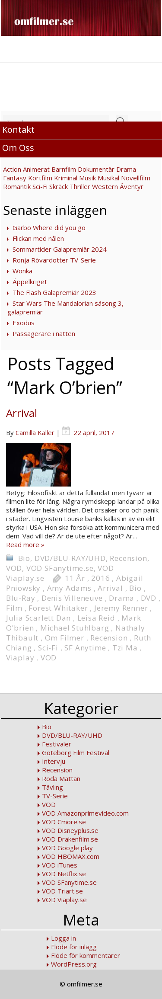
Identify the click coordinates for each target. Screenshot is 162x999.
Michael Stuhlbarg (74, 628)
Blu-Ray (20, 598)
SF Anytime (85, 648)
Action (12, 169)
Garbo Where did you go (49, 227)
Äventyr (131, 186)
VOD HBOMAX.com (70, 856)
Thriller (80, 186)
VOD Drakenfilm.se (70, 839)
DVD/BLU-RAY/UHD (70, 558)
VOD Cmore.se (64, 821)
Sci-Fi (40, 186)
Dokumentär (96, 169)
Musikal (108, 177)
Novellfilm (135, 177)
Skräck (58, 186)
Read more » (25, 544)
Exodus (24, 322)
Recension (128, 558)
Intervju (53, 761)
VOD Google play (67, 847)
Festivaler (56, 744)
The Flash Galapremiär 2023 (54, 292)
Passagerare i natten (44, 333)
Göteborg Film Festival (75, 752)
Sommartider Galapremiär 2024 (60, 249)
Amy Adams (69, 588)
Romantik (17, 186)
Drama (126, 169)
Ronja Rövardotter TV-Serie (54, 260)
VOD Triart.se (62, 891)
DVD (148, 598)
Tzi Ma (125, 648)
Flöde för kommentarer (85, 955)
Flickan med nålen (38, 238)
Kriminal (65, 177)
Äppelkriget (30, 281)
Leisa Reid (96, 618)
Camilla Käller (35, 432)
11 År (75, 578)
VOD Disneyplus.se (70, 830)
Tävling (52, 787)
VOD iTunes (59, 865)
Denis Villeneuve (72, 598)
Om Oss (18, 148)
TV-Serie (55, 795)
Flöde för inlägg (74, 946)
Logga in (63, 938)
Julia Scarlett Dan (38, 618)
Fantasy (14, 177)
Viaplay (20, 658)
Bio (24, 558)
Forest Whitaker (58, 608)
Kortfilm (40, 177)
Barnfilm (63, 169)
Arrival (21, 413)
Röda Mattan (61, 778)
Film (14, 608)
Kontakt (18, 129)
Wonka (22, 270)
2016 (100, 578)
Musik (87, 177)
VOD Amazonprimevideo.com (85, 813)
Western (105, 186)
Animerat (36, 169)
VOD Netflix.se (64, 873)
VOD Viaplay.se (64, 899)
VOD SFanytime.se (60, 568)
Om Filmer (64, 638)
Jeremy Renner (121, 608)
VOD (14, 568)
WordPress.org (74, 964)
